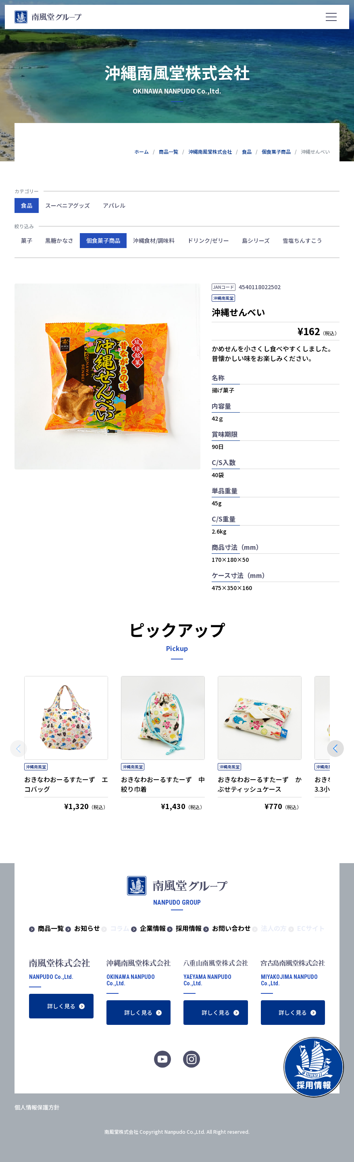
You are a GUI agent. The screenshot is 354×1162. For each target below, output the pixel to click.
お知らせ (87, 928)
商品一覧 (51, 928)
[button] (335, 748)
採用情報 (189, 928)
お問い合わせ (231, 928)
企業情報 (153, 928)
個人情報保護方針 (37, 1107)
